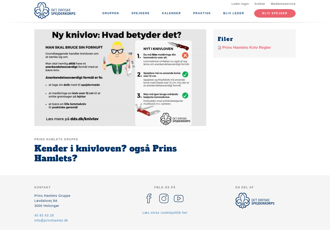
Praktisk (202, 13)
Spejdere (140, 13)
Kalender (171, 13)
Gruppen (110, 13)
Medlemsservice (283, 3)
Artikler (259, 3)
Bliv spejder (275, 13)
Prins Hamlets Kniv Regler (246, 47)
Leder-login (240, 3)
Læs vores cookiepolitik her (165, 212)
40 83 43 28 (44, 215)
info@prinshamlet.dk (51, 220)
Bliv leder (233, 13)
